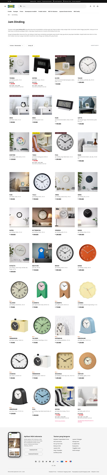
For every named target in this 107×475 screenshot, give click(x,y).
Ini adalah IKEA (75, 443)
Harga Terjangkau (58, 450)
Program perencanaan (47, 1)
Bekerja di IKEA (57, 446)
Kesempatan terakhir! (31, 11)
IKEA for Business (52, 11)
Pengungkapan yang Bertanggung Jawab (81, 471)
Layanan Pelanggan (77, 439)
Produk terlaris (42, 11)
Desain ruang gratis (76, 1)
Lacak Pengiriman (58, 1)
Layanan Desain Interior (65, 11)
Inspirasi (39, 1)
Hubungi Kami (75, 441)
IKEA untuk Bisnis (58, 441)
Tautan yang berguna (62, 436)
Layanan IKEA (57, 448)
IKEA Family (77, 11)
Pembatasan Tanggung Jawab (64, 471)
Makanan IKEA (33, 1)
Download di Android (33, 454)
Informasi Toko (68, 1)
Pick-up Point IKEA (58, 443)
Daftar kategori (76, 450)
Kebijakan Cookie (95, 471)
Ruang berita (75, 446)
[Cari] (55, 6)
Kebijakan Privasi (52, 471)
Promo (21, 11)
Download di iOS (33, 449)
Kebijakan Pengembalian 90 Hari (61, 439)
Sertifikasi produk (58, 452)
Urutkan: (15, 45)
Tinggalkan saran (76, 448)
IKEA (9, 14)
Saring (30, 45)
